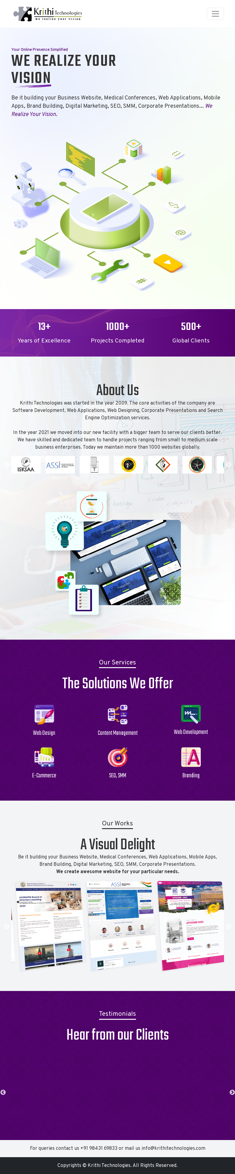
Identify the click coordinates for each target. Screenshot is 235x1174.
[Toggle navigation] (215, 14)
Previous (7, 465)
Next (229, 465)
